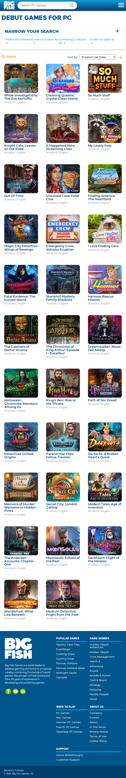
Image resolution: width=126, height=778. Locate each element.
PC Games (62, 712)
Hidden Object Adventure (99, 646)
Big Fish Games (9, 5)
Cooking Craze (65, 654)
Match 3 (95, 661)
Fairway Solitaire (66, 663)
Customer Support (68, 759)
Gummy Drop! (65, 658)
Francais (19, 770)
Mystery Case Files (68, 644)
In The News (98, 727)
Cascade (61, 677)
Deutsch (8, 770)
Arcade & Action (100, 675)
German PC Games (68, 722)
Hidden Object (99, 652)
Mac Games (63, 717)
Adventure (96, 666)
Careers (94, 717)
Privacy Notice (99, 731)
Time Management (102, 656)
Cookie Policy (98, 740)
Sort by (92, 57)
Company (96, 712)
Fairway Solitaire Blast (70, 668)
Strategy (95, 684)
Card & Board (98, 680)
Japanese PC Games (69, 731)
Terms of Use (98, 736)
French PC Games (67, 727)
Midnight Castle (66, 672)
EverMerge (63, 649)
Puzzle (94, 670)
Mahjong (95, 689)
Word (93, 699)
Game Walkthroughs (69, 755)
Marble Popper (99, 694)
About (94, 722)
